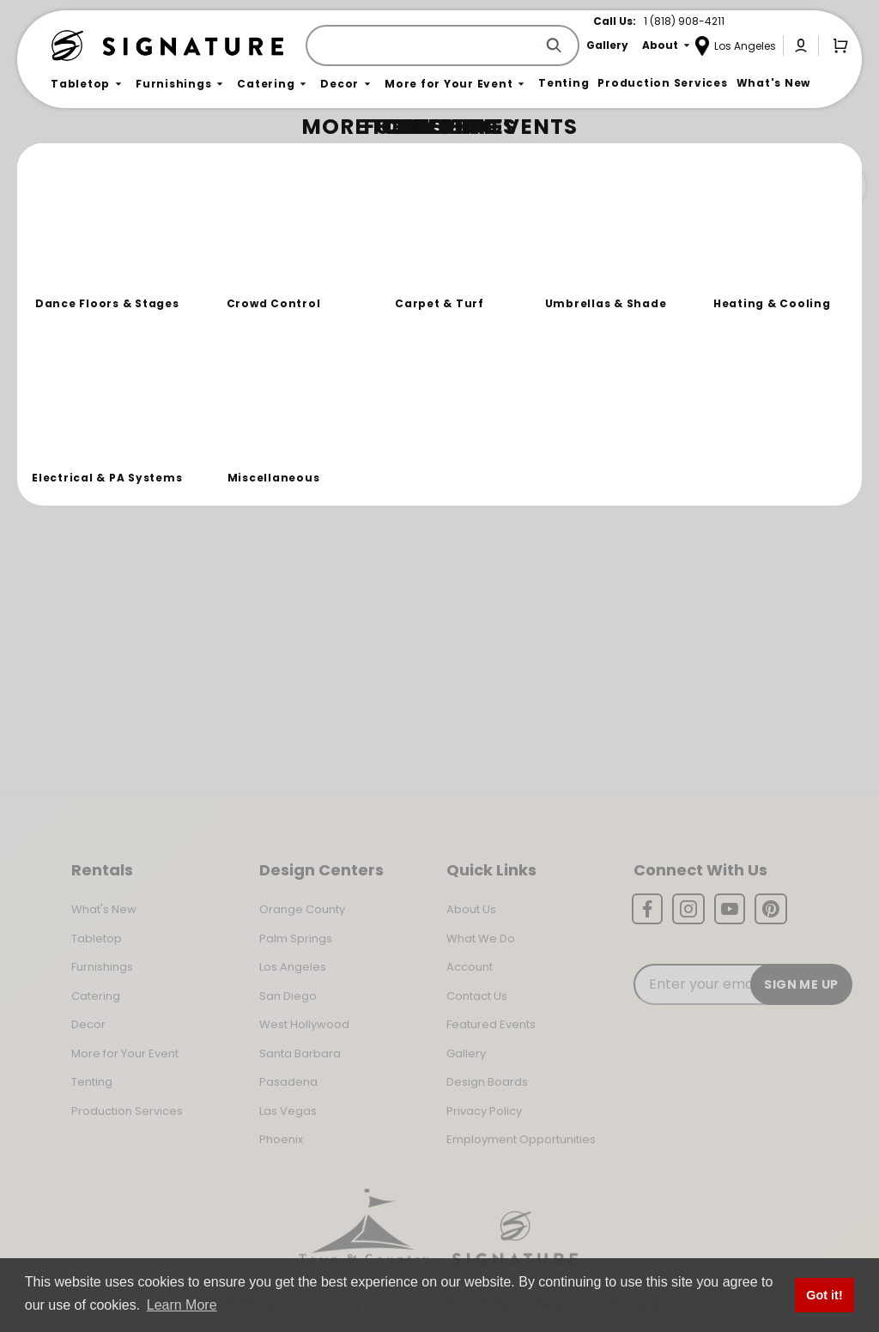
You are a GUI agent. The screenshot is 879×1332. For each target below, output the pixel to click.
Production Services (127, 1111)
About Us (471, 909)
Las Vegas (288, 1111)
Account (469, 967)
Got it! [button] (824, 1295)
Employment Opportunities (521, 1139)
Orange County (302, 909)
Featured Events (491, 1024)
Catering (95, 996)
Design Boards (487, 1082)
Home (70, 159)
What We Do (480, 938)
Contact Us (476, 996)
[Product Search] (423, 45)
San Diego (288, 996)
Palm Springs (295, 938)
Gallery (466, 1053)
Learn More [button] (182, 1305)
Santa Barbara (300, 1053)
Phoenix (281, 1139)
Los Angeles (292, 967)
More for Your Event (125, 1053)
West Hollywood (304, 1024)
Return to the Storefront (319, 259)
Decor (88, 1024)
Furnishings (102, 967)
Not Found (126, 158)
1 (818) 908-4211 (684, 21)
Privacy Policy (484, 1111)
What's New (103, 909)
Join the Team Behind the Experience (712, 186)
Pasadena (288, 1082)
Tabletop (96, 938)
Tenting (91, 1082)
